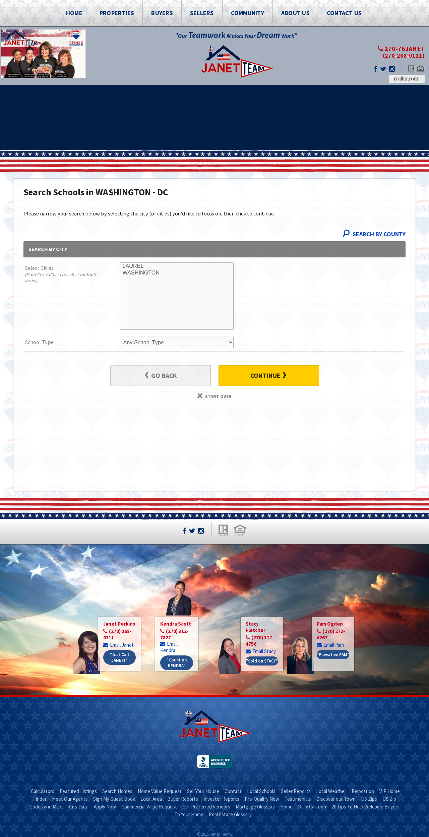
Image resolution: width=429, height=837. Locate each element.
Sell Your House (203, 791)
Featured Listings (78, 791)
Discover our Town (336, 799)
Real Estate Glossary (230, 814)
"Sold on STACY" (262, 661)
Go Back (161, 376)
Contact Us (344, 13)
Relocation (363, 791)
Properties (117, 13)
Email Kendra (169, 647)
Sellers (202, 13)
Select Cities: (63, 274)
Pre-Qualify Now (262, 799)
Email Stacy (261, 651)
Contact (233, 791)
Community (247, 13)
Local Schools (261, 791)
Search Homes (117, 791)
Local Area (151, 799)
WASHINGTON (177, 272)
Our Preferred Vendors (206, 806)
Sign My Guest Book (114, 799)
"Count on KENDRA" (177, 663)
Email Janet (118, 645)
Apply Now (105, 806)
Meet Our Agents (70, 799)
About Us (295, 13)
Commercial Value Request (149, 806)
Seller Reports (296, 791)
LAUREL (177, 266)
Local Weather (331, 791)
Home (74, 13)
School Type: (40, 342)
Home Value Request (160, 791)
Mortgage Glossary (255, 806)
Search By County (374, 234)
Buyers (162, 13)
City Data (78, 806)
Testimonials (298, 799)
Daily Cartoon (312, 806)
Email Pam (330, 645)
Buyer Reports (182, 799)
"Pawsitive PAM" (333, 654)
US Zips (369, 799)
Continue (268, 376)
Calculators (42, 791)
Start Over (214, 396)
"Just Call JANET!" (119, 657)
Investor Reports (221, 799)
